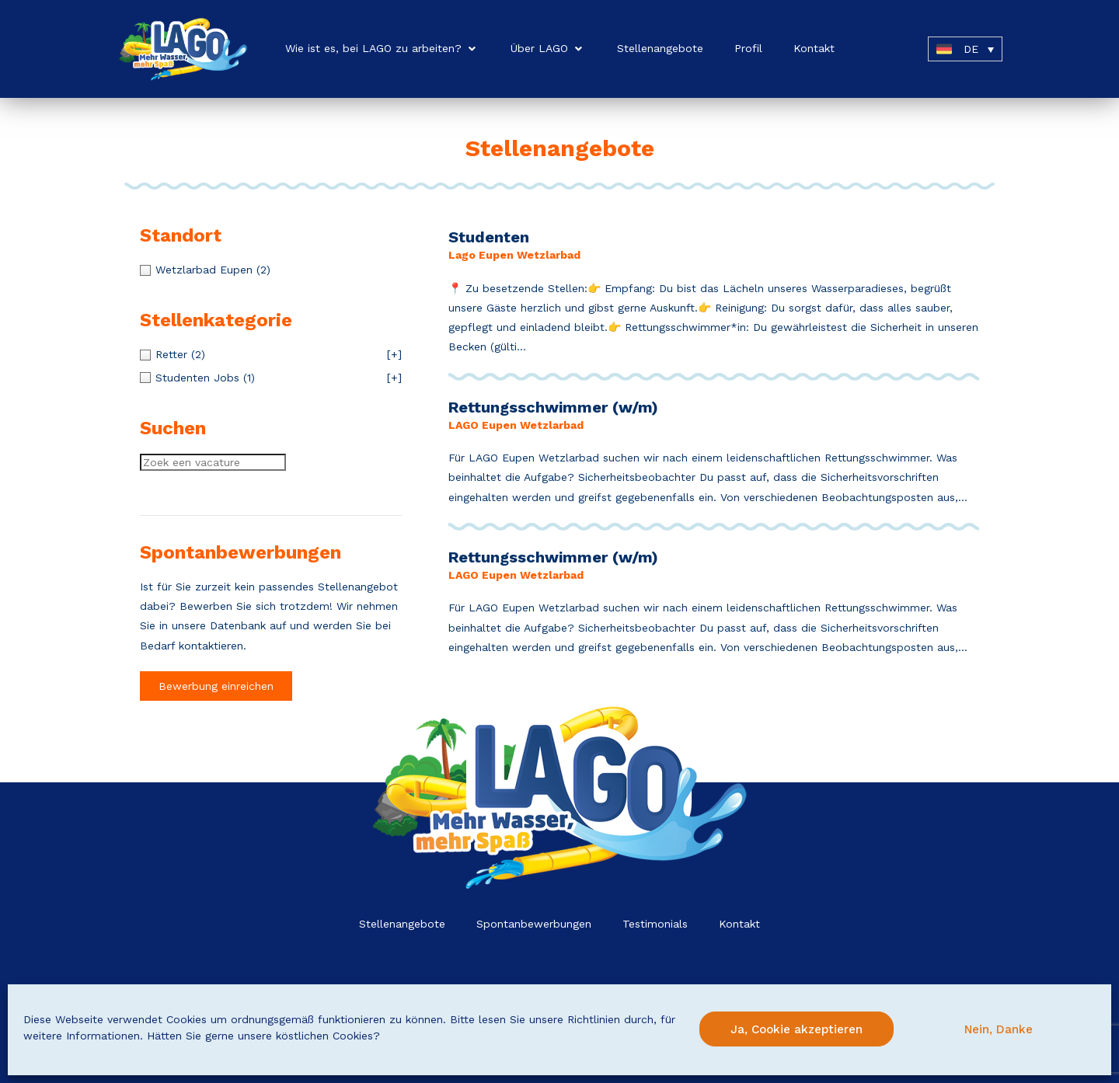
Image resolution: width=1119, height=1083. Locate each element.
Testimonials (655, 924)
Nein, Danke (998, 1029)
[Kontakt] (814, 48)
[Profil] (748, 48)
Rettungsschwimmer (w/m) (553, 407)
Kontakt (739, 924)
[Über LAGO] (548, 48)
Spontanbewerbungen (533, 924)
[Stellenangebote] (660, 48)
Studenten (488, 237)
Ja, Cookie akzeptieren (796, 1029)
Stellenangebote (402, 924)
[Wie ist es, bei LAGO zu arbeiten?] (382, 48)
